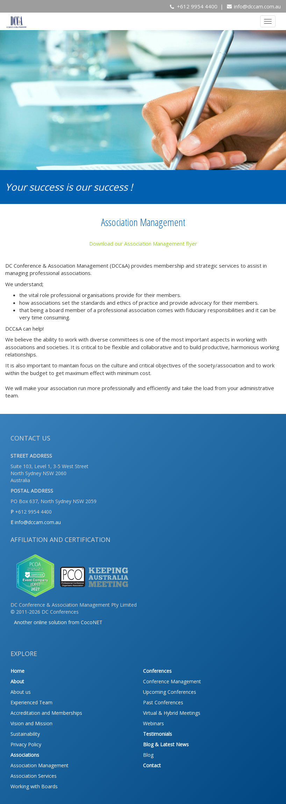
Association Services (33, 776)
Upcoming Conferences (169, 692)
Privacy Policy (25, 744)
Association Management (39, 765)
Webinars (153, 723)
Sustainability (25, 734)
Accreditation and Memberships (46, 713)
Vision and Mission (31, 723)
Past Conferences (163, 702)
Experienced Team (31, 702)
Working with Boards (34, 786)
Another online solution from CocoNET (58, 622)
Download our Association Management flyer (143, 243)
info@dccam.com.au (257, 6)
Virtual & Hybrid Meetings (171, 713)
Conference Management (172, 681)
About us (20, 692)
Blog (148, 755)
